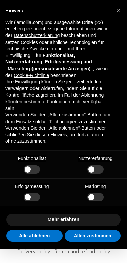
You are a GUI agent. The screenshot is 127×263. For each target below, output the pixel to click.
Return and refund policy (82, 251)
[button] (118, 10)
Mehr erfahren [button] (63, 219)
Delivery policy (33, 251)
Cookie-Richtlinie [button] (31, 75)
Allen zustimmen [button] (92, 235)
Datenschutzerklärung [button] (37, 35)
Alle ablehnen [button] (34, 235)
